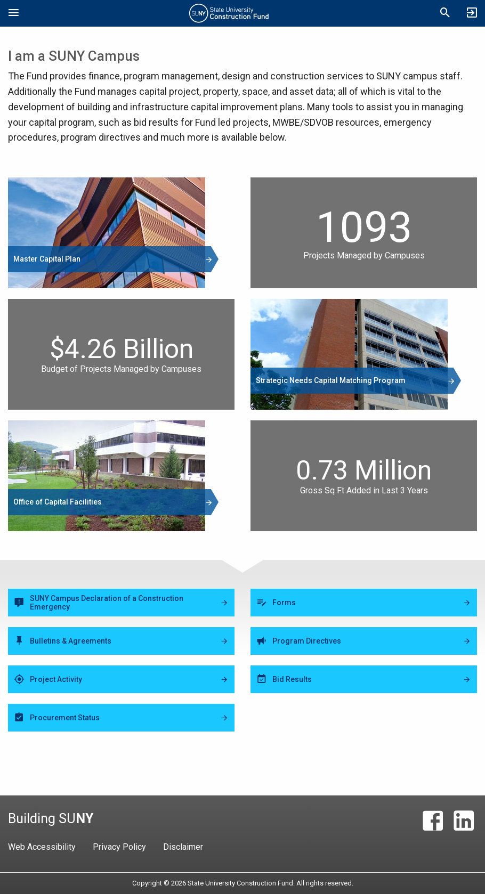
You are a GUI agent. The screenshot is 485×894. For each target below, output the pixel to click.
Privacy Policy (119, 847)
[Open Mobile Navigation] (13, 13)
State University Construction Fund (229, 13)
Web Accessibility (42, 847)
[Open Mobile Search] (445, 13)
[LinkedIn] (463, 820)
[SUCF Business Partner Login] (471, 13)
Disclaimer (183, 847)
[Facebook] (432, 820)
